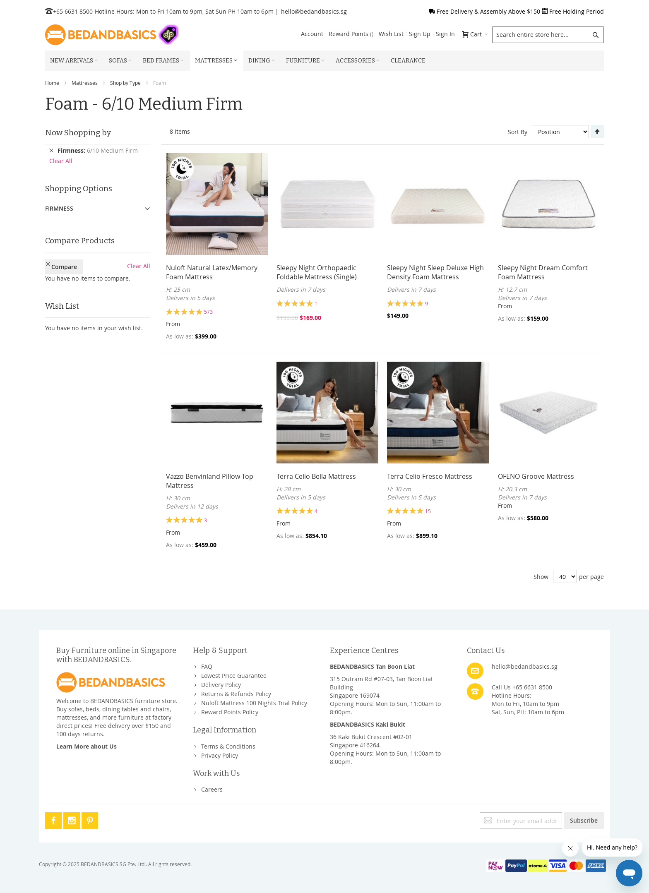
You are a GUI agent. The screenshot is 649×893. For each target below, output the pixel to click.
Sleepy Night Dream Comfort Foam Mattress (543, 272)
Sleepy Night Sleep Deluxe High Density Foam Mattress (435, 272)
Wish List (391, 34)
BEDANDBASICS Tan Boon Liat (372, 666)
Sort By (517, 132)
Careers (212, 789)
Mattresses (85, 82)
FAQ (206, 666)
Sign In (445, 34)
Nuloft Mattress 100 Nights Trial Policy (254, 703)
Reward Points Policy (229, 712)
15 (428, 511)
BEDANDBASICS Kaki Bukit (367, 724)
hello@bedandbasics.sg (314, 11)
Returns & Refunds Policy (236, 694)
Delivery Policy (221, 685)
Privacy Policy (219, 755)
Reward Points (351, 34)
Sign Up (419, 34)
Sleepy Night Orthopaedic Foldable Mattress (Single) (316, 272)
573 (208, 311)
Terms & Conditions (228, 746)
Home (52, 82)
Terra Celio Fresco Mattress (429, 476)
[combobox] (548, 34)
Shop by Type (125, 82)
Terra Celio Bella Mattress (316, 476)
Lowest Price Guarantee (234, 675)
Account (312, 34)
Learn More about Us (86, 746)
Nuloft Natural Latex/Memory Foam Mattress (211, 272)
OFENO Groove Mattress (536, 476)
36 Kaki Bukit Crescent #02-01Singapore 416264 (371, 741)
